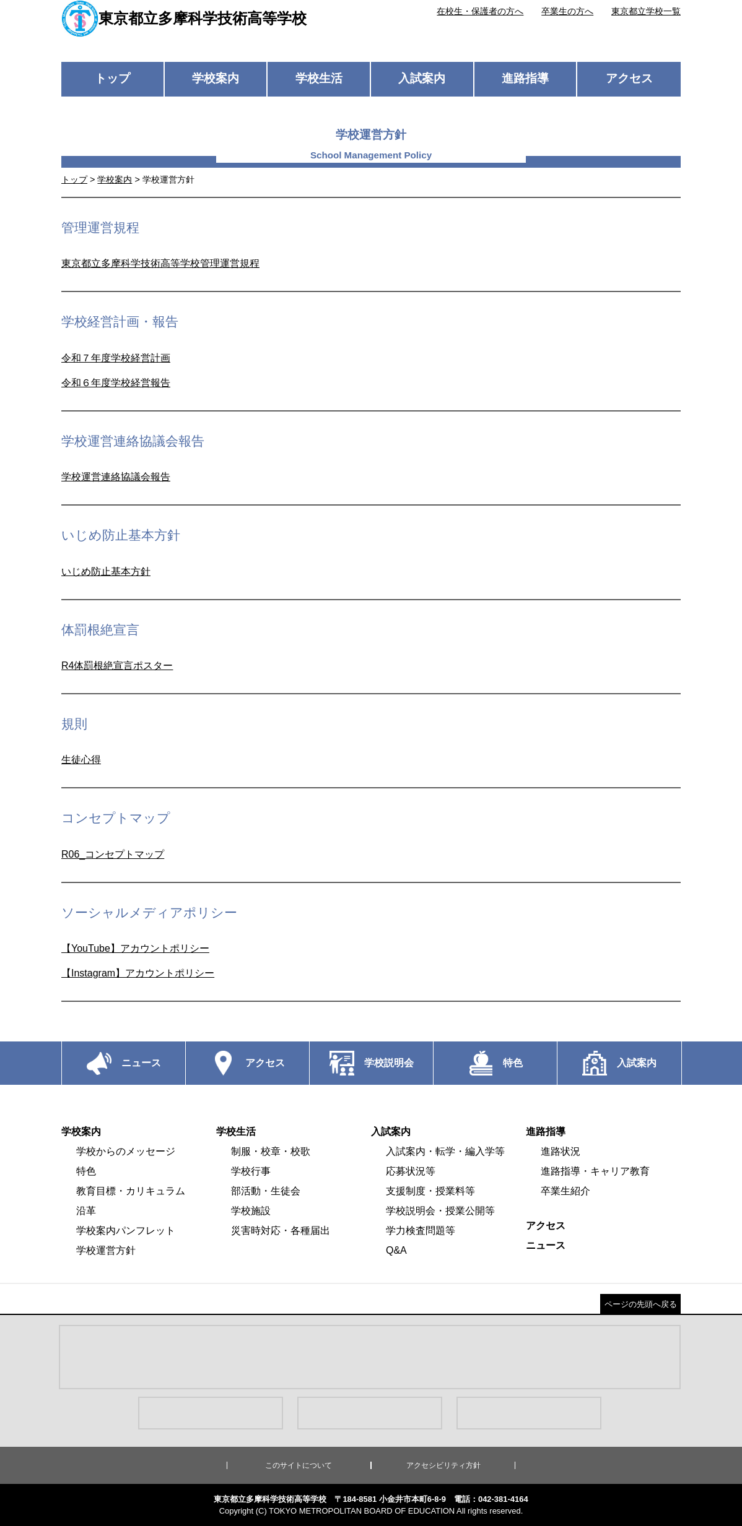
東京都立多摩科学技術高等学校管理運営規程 (160, 263)
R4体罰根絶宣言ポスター (117, 665)
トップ (112, 78)
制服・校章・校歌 (270, 1151)
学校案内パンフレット (125, 1230)
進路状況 (560, 1151)
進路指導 (525, 78)
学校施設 (251, 1210)
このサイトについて (298, 1465)
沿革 (86, 1210)
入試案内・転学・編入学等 (445, 1151)
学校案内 (215, 78)
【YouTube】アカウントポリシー (135, 948)
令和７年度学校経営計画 (115, 358)
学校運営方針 (106, 1250)
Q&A (396, 1250)
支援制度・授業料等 (430, 1191)
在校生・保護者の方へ (480, 11)
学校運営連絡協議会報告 (115, 477)
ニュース (545, 1245)
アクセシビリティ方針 (443, 1465)
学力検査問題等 (420, 1230)
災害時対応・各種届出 (280, 1230)
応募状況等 (410, 1171)
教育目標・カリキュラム (130, 1191)
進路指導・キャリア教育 (595, 1171)
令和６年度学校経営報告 (115, 382)
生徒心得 (81, 759)
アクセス (629, 78)
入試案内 (421, 78)
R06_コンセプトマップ (112, 854)
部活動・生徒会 (265, 1191)
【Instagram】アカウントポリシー (137, 973)
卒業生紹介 (565, 1191)
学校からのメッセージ (125, 1151)
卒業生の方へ (567, 11)
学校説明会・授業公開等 (440, 1210)
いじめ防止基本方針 (106, 571)
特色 (86, 1171)
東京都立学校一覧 (646, 11)
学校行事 (251, 1171)
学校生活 (319, 78)
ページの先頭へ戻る (641, 1304)
